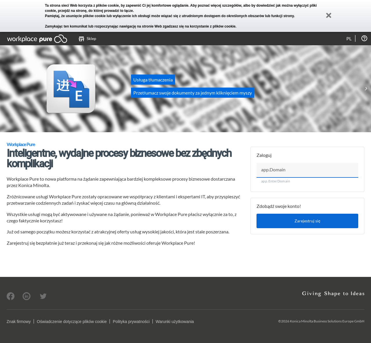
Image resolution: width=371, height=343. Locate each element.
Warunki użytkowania (175, 321)
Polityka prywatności (131, 321)
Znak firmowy (19, 321)
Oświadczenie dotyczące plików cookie (72, 321)
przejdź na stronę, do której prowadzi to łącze (95, 11)
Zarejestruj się (307, 220)
